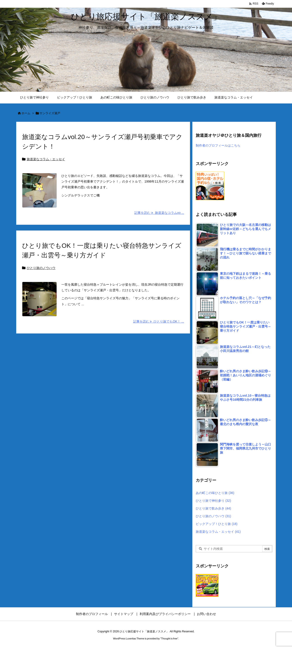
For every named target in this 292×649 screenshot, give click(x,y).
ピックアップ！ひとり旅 (216, 524)
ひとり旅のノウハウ (41, 268)
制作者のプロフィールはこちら (218, 145)
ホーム (25, 113)
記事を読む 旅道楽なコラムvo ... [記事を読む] (159, 213)
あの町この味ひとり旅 (215, 493)
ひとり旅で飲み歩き (213, 508)
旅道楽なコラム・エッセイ (46, 159)
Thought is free (169, 638)
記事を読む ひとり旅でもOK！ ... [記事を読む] (158, 321)
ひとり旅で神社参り (213, 500)
